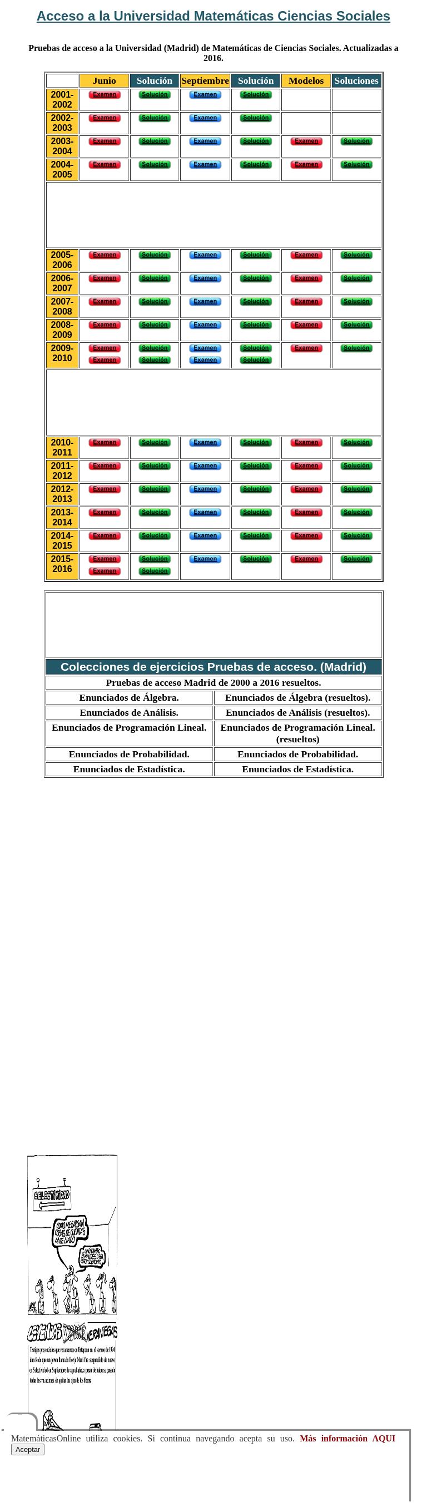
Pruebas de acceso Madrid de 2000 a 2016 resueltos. (213, 682)
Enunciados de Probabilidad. (129, 754)
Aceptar (28, 1449)
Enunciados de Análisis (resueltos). (298, 712)
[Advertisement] (213, 213)
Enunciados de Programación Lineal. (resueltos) (298, 733)
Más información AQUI (347, 1438)
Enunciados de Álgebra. (129, 697)
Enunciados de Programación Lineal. (129, 727)
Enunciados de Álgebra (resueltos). (298, 697)
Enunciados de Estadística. (129, 769)
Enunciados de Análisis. (129, 712)
